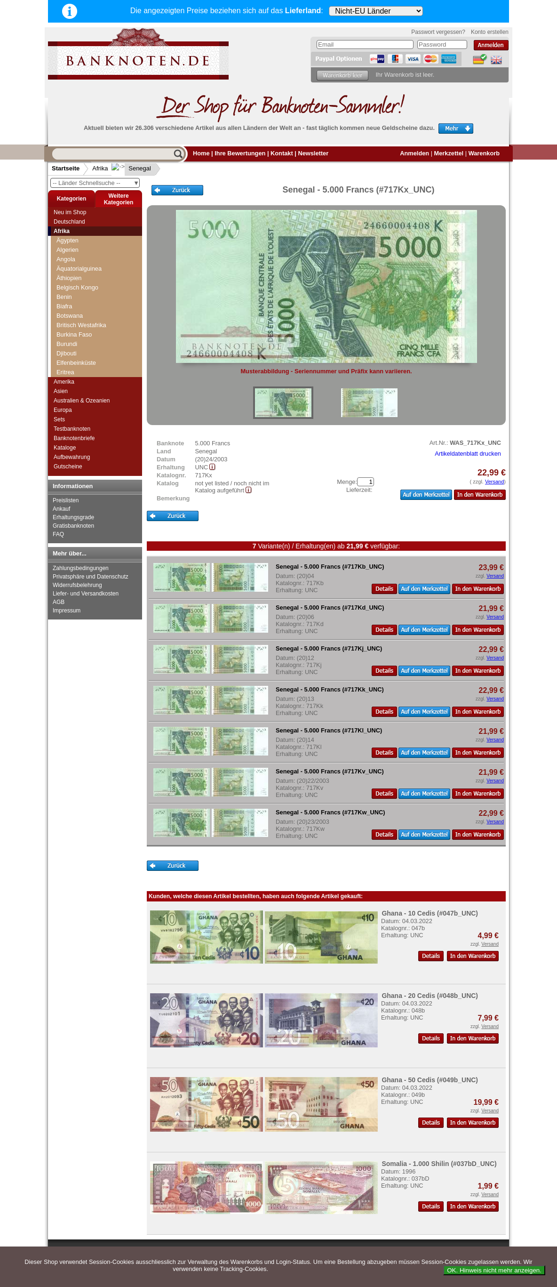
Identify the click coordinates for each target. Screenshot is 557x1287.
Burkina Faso (74, 334)
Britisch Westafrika (81, 325)
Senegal (132, 168)
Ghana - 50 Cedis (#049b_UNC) (430, 1080)
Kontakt (282, 153)
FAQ (58, 534)
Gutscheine (68, 466)
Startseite (66, 168)
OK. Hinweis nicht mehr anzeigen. (494, 1270)
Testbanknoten (72, 429)
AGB (58, 602)
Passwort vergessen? (438, 32)
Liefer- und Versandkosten (86, 593)
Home (201, 153)
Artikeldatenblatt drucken (468, 453)
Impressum (66, 610)
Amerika (64, 381)
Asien (61, 391)
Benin (64, 296)
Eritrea (65, 372)
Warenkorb (484, 153)
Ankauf (61, 509)
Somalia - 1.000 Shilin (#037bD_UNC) (439, 1163)
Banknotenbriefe (74, 438)
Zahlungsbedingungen (81, 568)
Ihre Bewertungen (240, 153)
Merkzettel (449, 153)
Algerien (67, 249)
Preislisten (66, 500)
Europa (63, 410)
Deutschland (69, 221)
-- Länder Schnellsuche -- (96, 182)
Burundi (66, 343)
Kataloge (65, 447)
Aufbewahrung (72, 457)
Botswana (69, 315)
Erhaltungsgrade (73, 517)
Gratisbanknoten (73, 526)
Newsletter (313, 153)
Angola (65, 259)
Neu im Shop (70, 212)
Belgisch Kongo (77, 287)
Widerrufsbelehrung (77, 585)
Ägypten (67, 240)
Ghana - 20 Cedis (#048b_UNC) (430, 995)
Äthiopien (68, 278)
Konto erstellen (490, 32)
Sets (59, 419)
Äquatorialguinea (79, 268)
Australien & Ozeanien (82, 400)
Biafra (64, 306)
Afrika (100, 168)
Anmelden (414, 153)
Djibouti (66, 353)
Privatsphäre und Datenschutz (90, 576)
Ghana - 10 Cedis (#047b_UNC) (430, 913)
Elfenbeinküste (76, 362)
